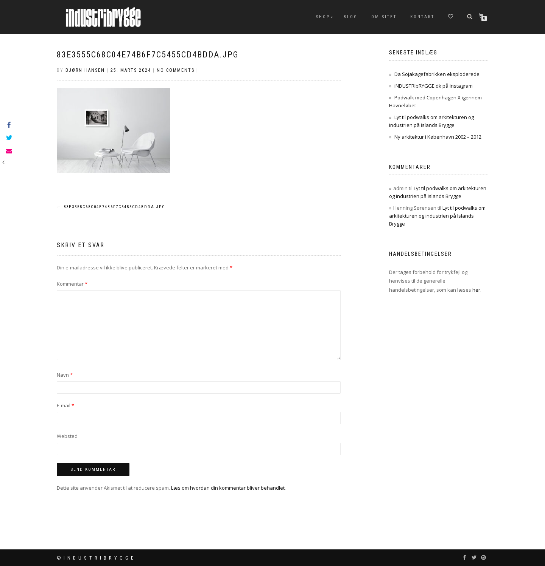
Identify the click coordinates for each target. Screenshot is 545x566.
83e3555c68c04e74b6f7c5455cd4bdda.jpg (148, 54)
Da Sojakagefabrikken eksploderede (437, 74)
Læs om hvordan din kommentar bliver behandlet (228, 487)
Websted (67, 436)
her (476, 289)
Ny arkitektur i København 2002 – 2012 (437, 136)
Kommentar (72, 283)
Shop (323, 16)
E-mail (65, 405)
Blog (351, 16)
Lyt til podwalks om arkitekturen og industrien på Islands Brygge (437, 215)
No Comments (176, 70)
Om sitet (384, 16)
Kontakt (422, 16)
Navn (65, 374)
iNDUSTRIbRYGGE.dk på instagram (433, 85)
